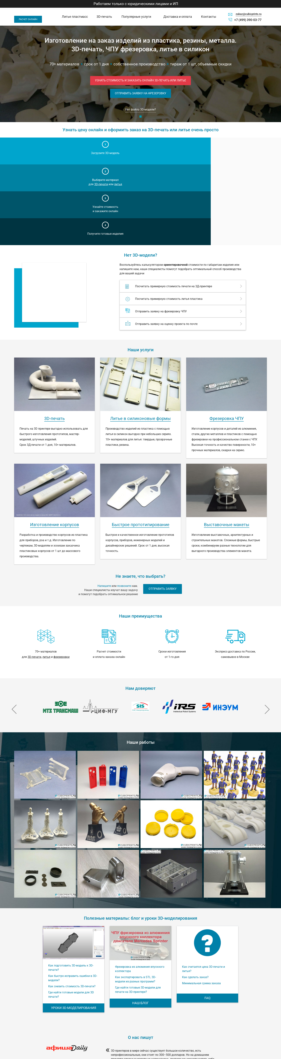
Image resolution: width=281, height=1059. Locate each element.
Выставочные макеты (226, 445)
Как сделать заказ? (195, 897)
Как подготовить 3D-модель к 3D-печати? (70, 888)
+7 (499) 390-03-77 (247, 20)
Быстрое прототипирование (140, 445)
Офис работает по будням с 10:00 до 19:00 (36, 1047)
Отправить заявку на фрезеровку (140, 94)
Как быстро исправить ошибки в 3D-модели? (72, 898)
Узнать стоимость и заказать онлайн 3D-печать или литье (140, 80)
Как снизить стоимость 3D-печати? (72, 907)
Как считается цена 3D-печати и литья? (203, 889)
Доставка (159, 1029)
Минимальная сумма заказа (201, 904)
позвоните (124, 506)
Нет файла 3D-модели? (140, 110)
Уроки (157, 1044)
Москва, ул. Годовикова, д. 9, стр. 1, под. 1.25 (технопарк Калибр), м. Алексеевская (38, 1041)
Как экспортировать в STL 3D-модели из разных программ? (135, 900)
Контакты (208, 16)
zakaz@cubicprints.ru (248, 14)
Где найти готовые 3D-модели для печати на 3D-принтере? (138, 910)
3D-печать (104, 16)
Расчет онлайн (28, 19)
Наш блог (140, 923)
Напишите (104, 506)
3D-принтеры (199, 1024)
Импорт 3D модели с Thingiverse (202, 1040)
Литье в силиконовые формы (140, 339)
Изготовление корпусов (54, 445)
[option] (61, 627)
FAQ (207, 918)
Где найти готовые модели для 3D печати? (71, 915)
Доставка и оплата (177, 16)
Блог (156, 1039)
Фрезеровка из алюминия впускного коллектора (139, 889)
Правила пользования (236, 1024)
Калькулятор (199, 1029)
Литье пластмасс (75, 16)
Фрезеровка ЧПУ (226, 339)
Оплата (158, 1034)
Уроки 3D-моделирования (73, 928)
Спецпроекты (199, 1034)
